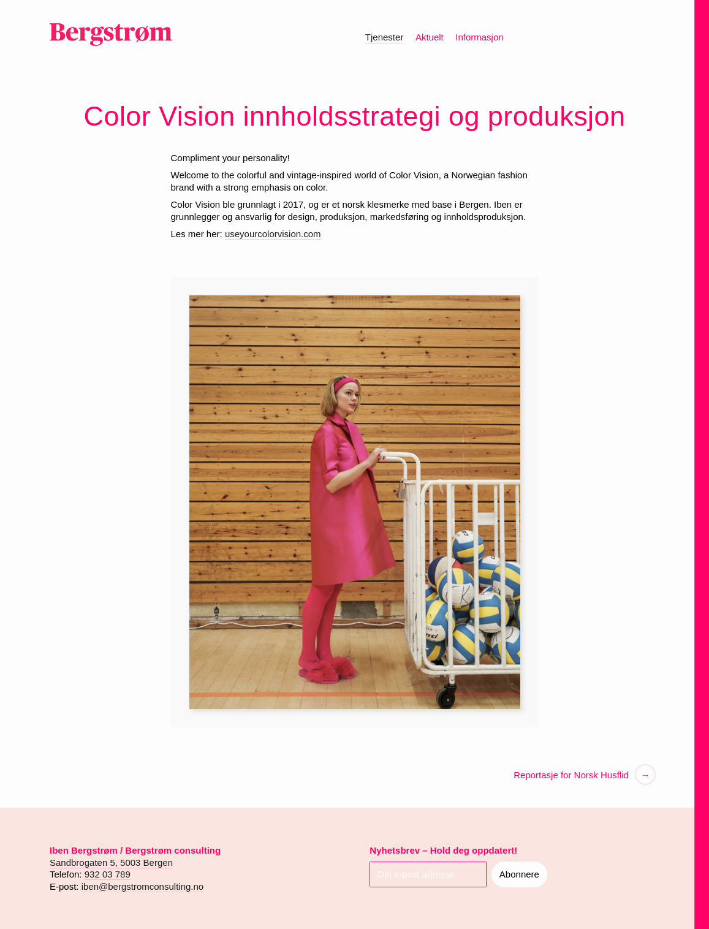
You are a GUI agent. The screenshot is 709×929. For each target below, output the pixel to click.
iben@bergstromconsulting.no (143, 886)
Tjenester (384, 37)
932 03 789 (108, 874)
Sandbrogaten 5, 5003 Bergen (111, 862)
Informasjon (479, 37)
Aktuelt (429, 37)
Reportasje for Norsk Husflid (571, 775)
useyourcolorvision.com (273, 234)
